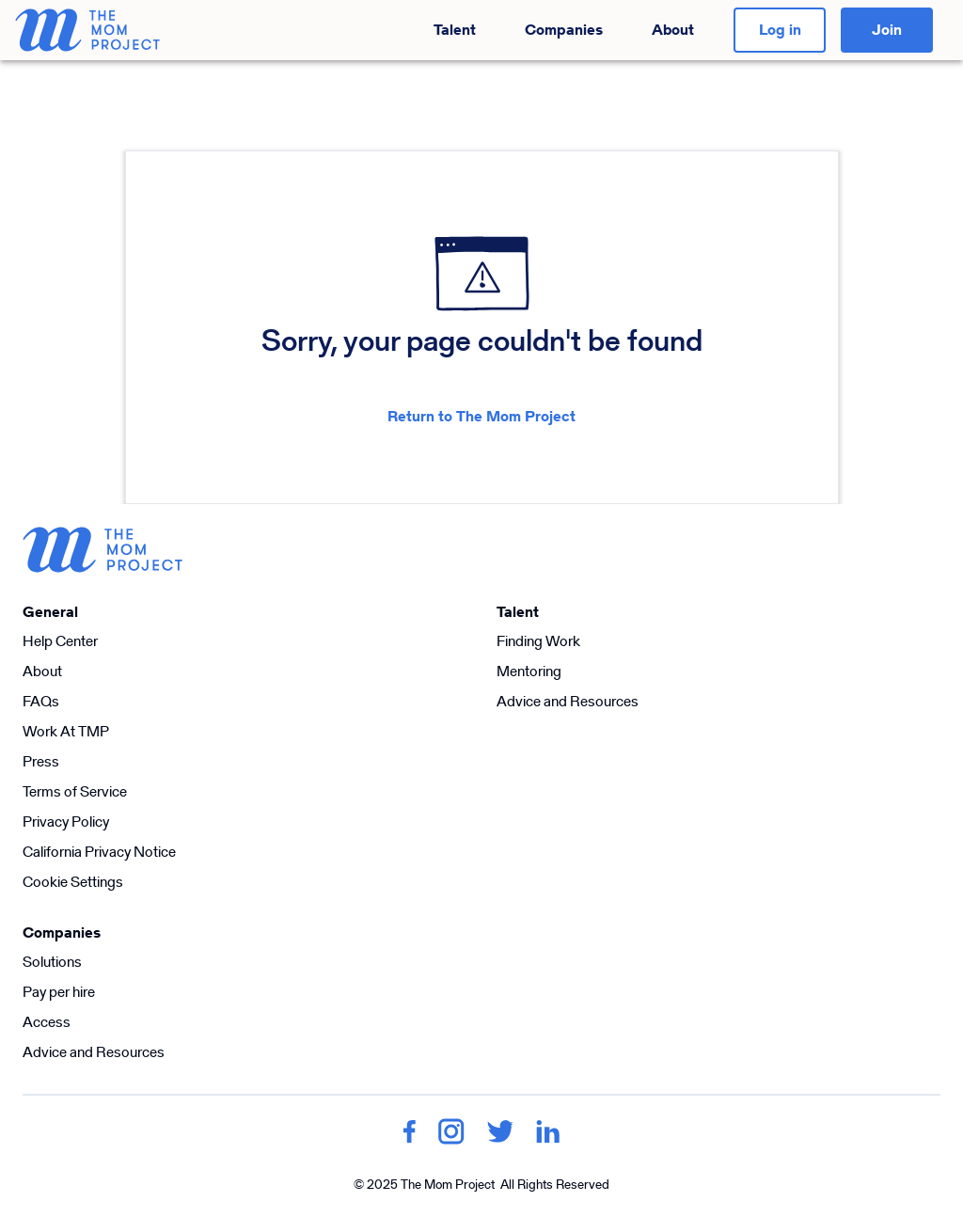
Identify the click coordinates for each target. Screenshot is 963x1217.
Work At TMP (66, 731)
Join (887, 29)
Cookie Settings (73, 882)
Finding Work (538, 641)
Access (47, 1022)
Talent (455, 29)
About (673, 29)
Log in (780, 29)
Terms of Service (75, 791)
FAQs (41, 701)
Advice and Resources (568, 701)
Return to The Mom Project (481, 416)
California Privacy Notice (99, 851)
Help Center (60, 641)
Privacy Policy (66, 821)
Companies (564, 29)
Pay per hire (59, 992)
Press (41, 761)
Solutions (52, 961)
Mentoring (529, 671)
